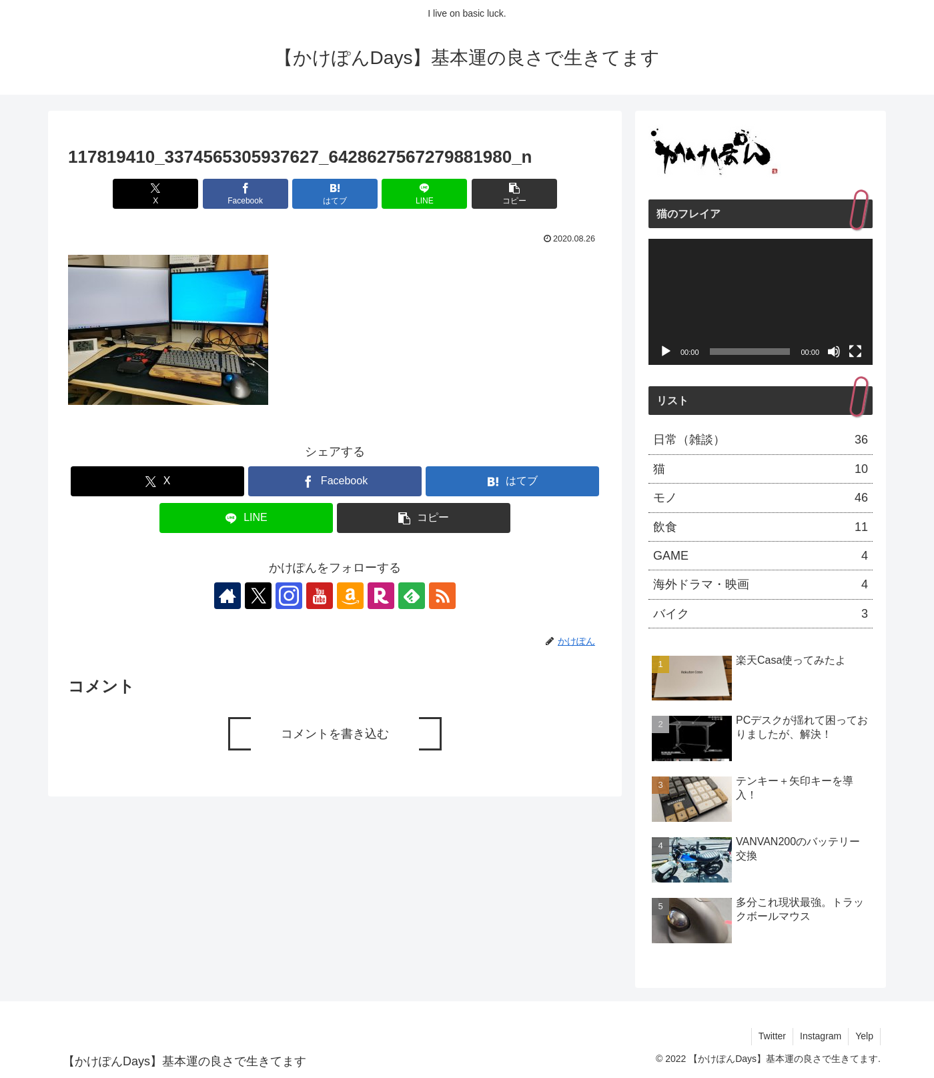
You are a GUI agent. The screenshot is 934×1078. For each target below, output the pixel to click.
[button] (514, 194)
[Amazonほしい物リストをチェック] (350, 595)
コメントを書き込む (335, 733)
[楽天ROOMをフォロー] (381, 595)
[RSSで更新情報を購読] (442, 595)
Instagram (820, 1036)
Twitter (772, 1036)
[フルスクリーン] (855, 351)
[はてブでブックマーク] (335, 194)
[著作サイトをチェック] (227, 595)
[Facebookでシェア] (245, 194)
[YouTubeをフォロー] (319, 595)
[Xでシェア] (155, 194)
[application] (760, 302)
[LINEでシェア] (424, 194)
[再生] (665, 351)
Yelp (864, 1036)
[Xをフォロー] (258, 595)
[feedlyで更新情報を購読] (411, 595)
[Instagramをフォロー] (289, 595)
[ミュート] (834, 351)
